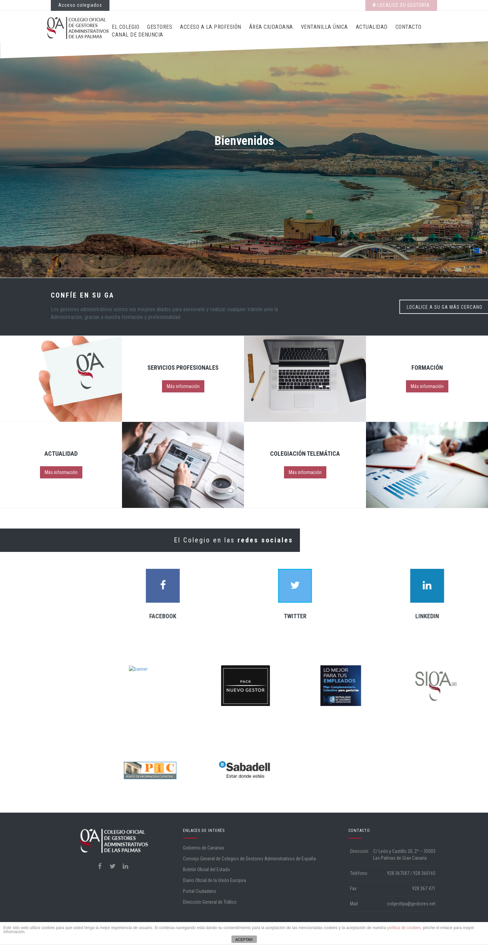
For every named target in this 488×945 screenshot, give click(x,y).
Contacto (408, 27)
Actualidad (372, 27)
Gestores (159, 27)
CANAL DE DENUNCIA (137, 34)
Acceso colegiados (80, 5)
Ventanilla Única (324, 27)
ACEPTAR (243, 940)
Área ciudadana (271, 27)
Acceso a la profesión (210, 27)
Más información (183, 386)
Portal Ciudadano (199, 891)
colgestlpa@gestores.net (411, 903)
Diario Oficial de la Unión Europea (214, 880)
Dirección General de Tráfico (210, 902)
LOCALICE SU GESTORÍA (401, 5)
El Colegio (125, 27)
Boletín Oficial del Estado (206, 869)
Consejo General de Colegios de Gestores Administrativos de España (249, 858)
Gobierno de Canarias (203, 848)
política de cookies (404, 927)
